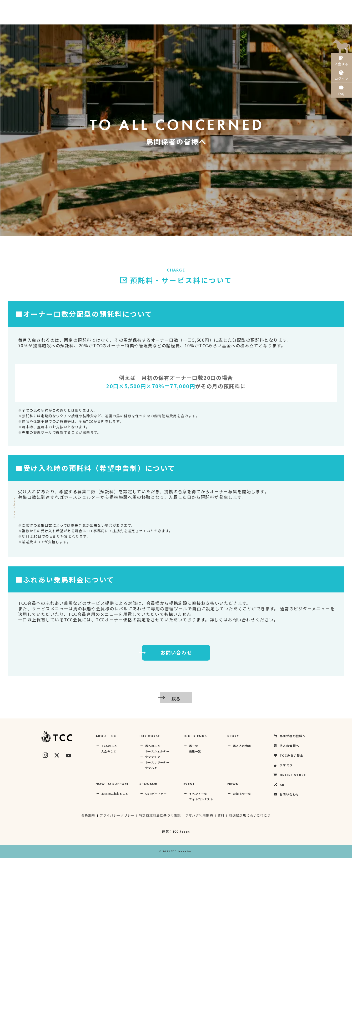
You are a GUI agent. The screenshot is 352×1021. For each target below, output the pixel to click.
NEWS (232, 946)
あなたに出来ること (114, 956)
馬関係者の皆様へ (171, 6)
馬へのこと (152, 909)
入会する (341, 62)
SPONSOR (148, 946)
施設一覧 (195, 914)
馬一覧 (193, 909)
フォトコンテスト (201, 962)
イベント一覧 (198, 956)
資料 (221, 978)
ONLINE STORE (294, 6)
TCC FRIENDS (195, 899)
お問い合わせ (162, 815)
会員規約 (87, 978)
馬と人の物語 (242, 909)
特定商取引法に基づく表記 (159, 978)
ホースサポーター (157, 925)
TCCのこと (109, 909)
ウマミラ (265, 6)
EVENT (189, 946)
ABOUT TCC (105, 899)
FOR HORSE (149, 899)
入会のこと (108, 914)
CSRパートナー (156, 956)
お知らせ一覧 (242, 956)
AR (319, 6)
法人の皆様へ (205, 6)
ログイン (341, 81)
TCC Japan (181, 994)
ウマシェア (152, 920)
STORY (233, 899)
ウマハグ (151, 931)
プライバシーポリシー (116, 978)
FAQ (341, 99)
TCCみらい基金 (236, 6)
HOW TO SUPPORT (112, 946)
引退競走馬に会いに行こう (250, 978)
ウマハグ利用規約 (199, 978)
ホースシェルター (157, 914)
